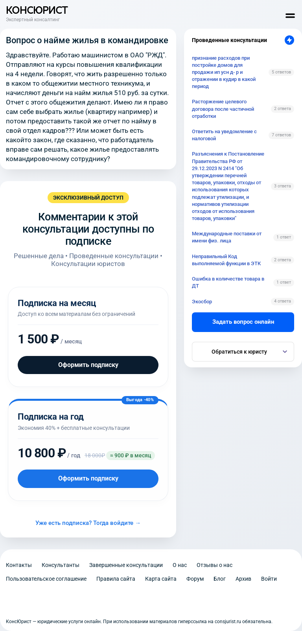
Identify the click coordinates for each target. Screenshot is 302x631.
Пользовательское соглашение (46, 579)
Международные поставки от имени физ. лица (226, 237)
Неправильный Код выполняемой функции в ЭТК (226, 259)
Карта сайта (161, 579)
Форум (195, 579)
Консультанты (60, 565)
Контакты (19, 565)
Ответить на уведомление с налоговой (224, 134)
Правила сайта (115, 579)
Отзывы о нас (214, 565)
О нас (180, 565)
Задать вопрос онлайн (243, 321)
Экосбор (202, 301)
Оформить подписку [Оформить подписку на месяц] (88, 365)
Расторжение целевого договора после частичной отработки (223, 109)
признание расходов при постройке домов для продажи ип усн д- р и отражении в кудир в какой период (224, 72)
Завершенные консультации (126, 565)
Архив (243, 579)
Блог (220, 579)
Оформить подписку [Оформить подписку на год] (88, 478)
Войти (269, 579)
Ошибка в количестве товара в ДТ (228, 282)
